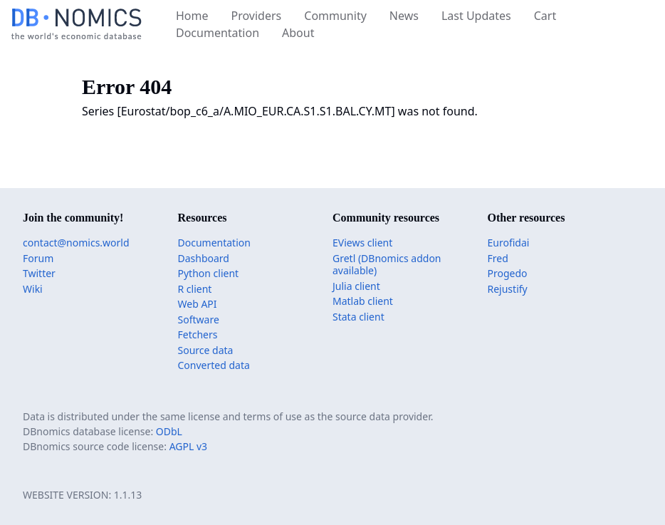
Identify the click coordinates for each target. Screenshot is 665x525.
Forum (38, 258)
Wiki (33, 289)
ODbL (169, 431)
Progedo (508, 273)
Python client (208, 273)
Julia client (356, 286)
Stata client (358, 316)
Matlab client (362, 301)
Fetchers (198, 334)
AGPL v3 (188, 446)
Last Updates (476, 16)
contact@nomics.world (76, 242)
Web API (197, 304)
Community (335, 16)
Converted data (214, 365)
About (298, 33)
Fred (498, 258)
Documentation (217, 33)
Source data (206, 350)
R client (195, 289)
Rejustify (508, 289)
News (404, 16)
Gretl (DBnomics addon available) (386, 264)
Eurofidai (509, 242)
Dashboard (203, 258)
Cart (545, 16)
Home (192, 16)
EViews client (362, 242)
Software (198, 319)
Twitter (39, 273)
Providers (256, 16)
